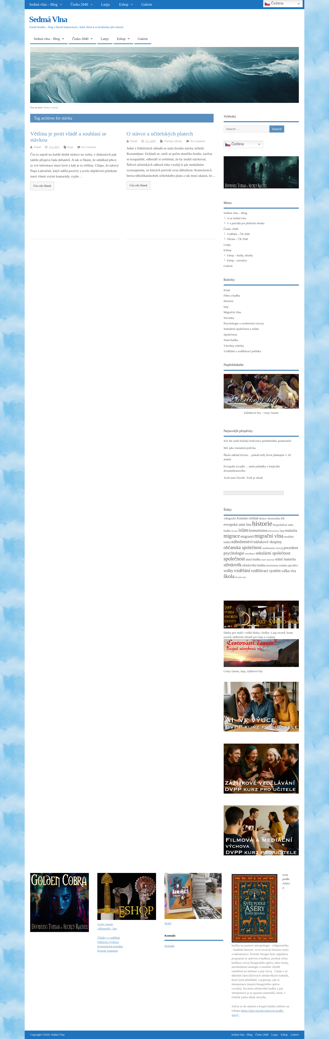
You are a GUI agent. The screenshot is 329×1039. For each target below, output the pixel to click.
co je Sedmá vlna (236, 218)
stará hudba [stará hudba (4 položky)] (253, 559)
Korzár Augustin (107, 950)
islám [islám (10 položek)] (243, 530)
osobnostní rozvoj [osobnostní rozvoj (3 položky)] (272, 548)
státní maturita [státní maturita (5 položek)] (285, 559)
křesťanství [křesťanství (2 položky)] (273, 531)
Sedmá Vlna (48, 19)
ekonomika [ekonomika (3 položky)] (273, 518)
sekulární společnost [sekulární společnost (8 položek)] (273, 553)
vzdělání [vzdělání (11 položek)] (242, 570)
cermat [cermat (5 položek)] (253, 518)
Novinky (229, 318)
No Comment (88, 147)
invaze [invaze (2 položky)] (234, 531)
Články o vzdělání (108, 937)
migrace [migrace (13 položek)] (232, 536)
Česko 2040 (79, 5)
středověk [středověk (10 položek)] (233, 564)
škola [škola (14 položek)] (229, 576)
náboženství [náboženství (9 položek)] (242, 541)
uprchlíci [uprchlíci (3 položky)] (293, 565)
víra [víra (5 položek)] (293, 571)
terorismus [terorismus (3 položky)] (272, 565)
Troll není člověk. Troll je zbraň (243, 477)
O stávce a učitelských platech (160, 134)
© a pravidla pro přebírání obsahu (246, 223)
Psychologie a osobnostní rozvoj (244, 323)
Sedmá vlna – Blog (43, 5)
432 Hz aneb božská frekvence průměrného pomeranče (258, 441)
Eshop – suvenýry (237, 260)
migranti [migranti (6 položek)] (247, 536)
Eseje (70, 147)
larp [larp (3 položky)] (282, 530)
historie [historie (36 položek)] (262, 523)
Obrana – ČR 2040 (237, 239)
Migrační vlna (232, 312)
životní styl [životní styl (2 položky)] (240, 577)
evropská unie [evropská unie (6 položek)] (234, 524)
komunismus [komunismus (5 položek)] (258, 530)
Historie (229, 301)
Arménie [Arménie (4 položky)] (242, 518)
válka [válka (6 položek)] (285, 571)
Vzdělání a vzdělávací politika (242, 351)
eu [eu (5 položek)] (282, 518)
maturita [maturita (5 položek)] (291, 530)
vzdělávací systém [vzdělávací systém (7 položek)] (266, 570)
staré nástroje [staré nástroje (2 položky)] (267, 559)
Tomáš (37, 147)
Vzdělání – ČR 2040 (238, 234)
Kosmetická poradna (110, 946)
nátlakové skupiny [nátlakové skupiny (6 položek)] (267, 542)
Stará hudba (231, 340)
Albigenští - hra (107, 928)
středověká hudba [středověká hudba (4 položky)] (253, 565)
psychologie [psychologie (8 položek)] (234, 553)
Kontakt (169, 946)
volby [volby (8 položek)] (228, 570)
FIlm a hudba (232, 295)
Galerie (146, 5)
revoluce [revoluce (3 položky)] (250, 553)
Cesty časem (105, 924)
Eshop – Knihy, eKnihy (240, 255)
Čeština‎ (234, 144)
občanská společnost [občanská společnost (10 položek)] (243, 547)
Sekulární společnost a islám (241, 329)
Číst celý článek (42, 185)
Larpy (105, 5)
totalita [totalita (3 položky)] (283, 565)
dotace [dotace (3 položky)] (263, 518)
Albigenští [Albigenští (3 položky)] (230, 518)
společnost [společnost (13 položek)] (234, 559)
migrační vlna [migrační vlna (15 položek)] (268, 536)
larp (226, 306)
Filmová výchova (108, 942)
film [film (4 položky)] (248, 524)
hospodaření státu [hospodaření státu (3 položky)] (283, 524)
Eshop (123, 5)
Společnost (230, 334)
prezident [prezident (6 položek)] (291, 548)
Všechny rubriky (173, 141)
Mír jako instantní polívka (240, 448)
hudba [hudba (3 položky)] (227, 530)
